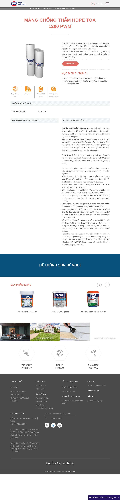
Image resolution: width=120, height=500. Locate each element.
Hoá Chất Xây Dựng (42, 8)
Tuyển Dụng (93, 412)
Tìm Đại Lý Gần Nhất (96, 407)
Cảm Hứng (41, 407)
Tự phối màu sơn (15, 93)
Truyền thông (69, 409)
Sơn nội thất (41, 424)
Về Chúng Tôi (17, 417)
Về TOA (14, 409)
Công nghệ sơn (70, 403)
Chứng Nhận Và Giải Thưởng (20, 421)
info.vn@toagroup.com (60, 436)
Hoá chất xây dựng (44, 431)
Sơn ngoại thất (42, 420)
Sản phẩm (41, 416)
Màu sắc (40, 403)
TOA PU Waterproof (60, 329)
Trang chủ (31, 8)
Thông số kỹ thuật (41, 93)
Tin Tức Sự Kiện (69, 413)
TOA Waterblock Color (27, 329)
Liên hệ (91, 418)
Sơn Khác (40, 427)
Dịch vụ (91, 403)
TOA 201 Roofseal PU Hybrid (93, 329)
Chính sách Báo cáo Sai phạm (72, 424)
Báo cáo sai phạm (71, 418)
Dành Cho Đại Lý (94, 423)
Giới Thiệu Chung (18, 413)
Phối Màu (40, 410)
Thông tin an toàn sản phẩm (53, 93)
